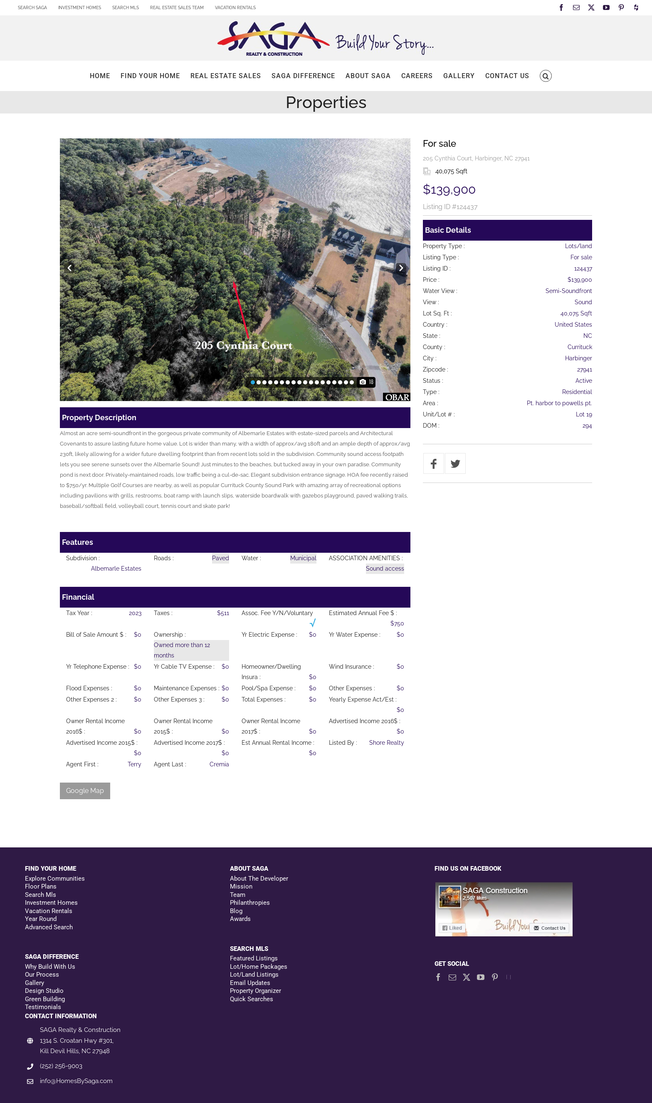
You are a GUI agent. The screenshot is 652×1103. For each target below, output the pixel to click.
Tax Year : (79, 613)
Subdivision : (83, 558)
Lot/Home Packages (258, 966)
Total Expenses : (264, 699)
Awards (240, 919)
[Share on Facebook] (434, 463)
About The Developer (259, 878)
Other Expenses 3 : (179, 699)
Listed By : (343, 742)
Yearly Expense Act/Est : (363, 699)
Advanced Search (49, 927)
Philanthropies (250, 902)
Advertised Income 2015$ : (102, 742)
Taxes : (163, 613)
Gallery (34, 983)
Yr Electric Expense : (269, 634)
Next (401, 266)
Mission (241, 886)
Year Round (41, 919)
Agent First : (82, 764)
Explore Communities (55, 878)
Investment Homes (51, 902)
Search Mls (40, 895)
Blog (236, 911)
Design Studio (44, 991)
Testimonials (43, 1007)
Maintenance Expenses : (187, 688)
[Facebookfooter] (504, 885)
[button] (546, 76)
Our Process (42, 974)
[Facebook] (438, 977)
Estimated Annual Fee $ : (363, 613)
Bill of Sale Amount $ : (96, 634)
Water (250, 558)
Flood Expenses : (89, 688)
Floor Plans (41, 886)
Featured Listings (254, 958)
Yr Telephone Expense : (97, 666)
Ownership (168, 634)
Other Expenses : (352, 688)
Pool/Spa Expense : (269, 688)
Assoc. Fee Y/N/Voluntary (277, 613)
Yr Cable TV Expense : (184, 666)
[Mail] (452, 977)
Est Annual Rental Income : (278, 742)
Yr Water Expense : (354, 634)
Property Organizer (255, 991)
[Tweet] (455, 463)
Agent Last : (170, 764)
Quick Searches (251, 999)
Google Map (85, 791)
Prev (69, 266)
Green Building (45, 999)
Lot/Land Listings (254, 974)
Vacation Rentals (48, 911)
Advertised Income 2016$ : (364, 721)
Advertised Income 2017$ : (189, 742)
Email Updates (250, 983)
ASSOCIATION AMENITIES (364, 558)
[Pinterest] (495, 977)
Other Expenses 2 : (91, 699)
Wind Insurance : (351, 666)
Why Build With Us (50, 966)
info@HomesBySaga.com (76, 1081)
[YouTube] (480, 977)
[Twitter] (466, 977)
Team (237, 895)
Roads (162, 558)
